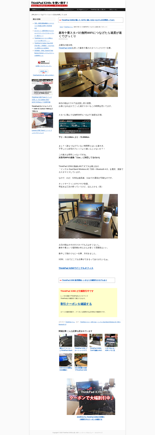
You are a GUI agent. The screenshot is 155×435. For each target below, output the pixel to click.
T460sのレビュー (69, 9)
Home (61, 26)
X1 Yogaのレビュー (82, 9)
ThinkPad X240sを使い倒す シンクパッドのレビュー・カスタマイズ (49, 4)
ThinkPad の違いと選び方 (98, 9)
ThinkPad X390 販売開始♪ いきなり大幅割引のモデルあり (84, 280)
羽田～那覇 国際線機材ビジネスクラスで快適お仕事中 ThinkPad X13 (44, 26)
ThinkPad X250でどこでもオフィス (76, 268)
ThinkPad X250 (65, 48)
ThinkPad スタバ (85, 322)
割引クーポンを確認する (76, 303)
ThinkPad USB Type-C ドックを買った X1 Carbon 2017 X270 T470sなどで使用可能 (42, 99)
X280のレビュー (36, 9)
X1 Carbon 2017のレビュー (52, 9)
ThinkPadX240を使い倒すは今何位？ (43, 75)
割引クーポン (113, 9)
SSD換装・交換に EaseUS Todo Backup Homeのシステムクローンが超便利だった (44, 53)
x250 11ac (94, 322)
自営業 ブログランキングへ (43, 66)
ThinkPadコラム (68, 26)
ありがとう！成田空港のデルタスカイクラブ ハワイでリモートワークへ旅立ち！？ (44, 33)
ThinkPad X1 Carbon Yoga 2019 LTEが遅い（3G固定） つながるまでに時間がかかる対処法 (44, 45)
